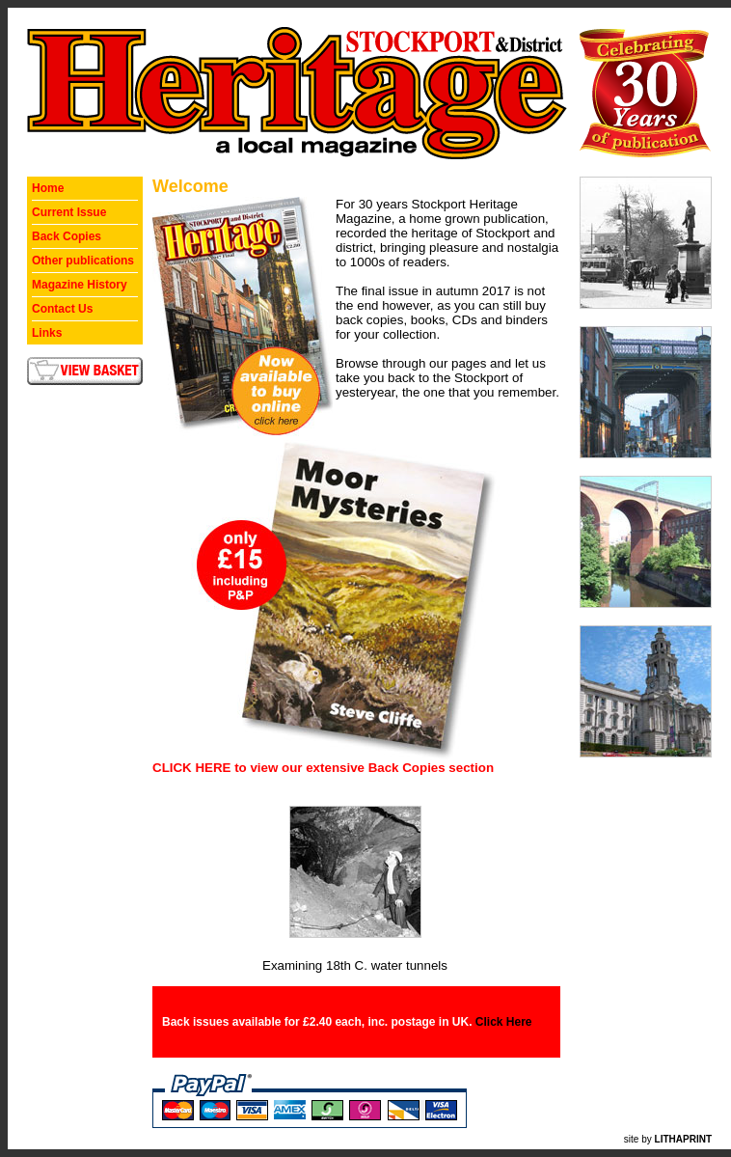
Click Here (503, 1022)
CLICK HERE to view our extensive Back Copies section (323, 767)
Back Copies (66, 236)
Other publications (83, 260)
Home (48, 188)
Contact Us (62, 309)
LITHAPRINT (683, 1139)
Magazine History (79, 284)
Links (47, 333)
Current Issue (69, 212)
